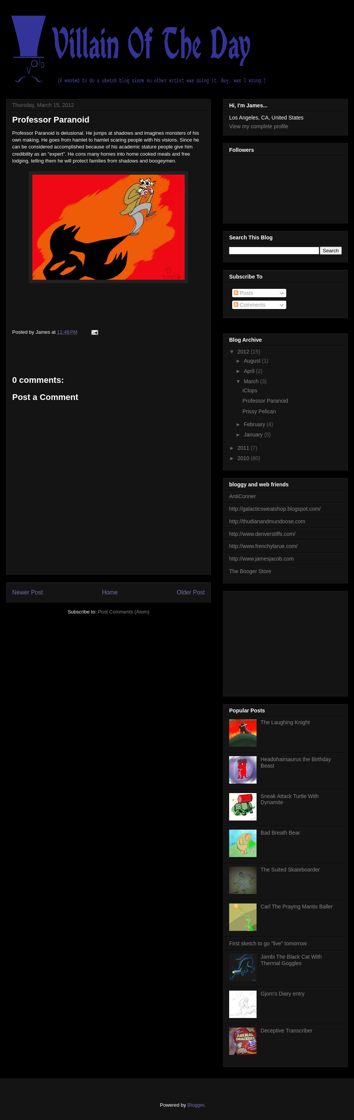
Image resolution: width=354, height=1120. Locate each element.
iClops (249, 390)
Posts (243, 293)
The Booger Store (250, 571)
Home (110, 592)
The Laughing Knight (285, 722)
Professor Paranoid (50, 119)
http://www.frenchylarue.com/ (263, 546)
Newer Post (27, 592)
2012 (244, 352)
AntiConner (242, 496)
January (254, 435)
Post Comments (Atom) (123, 612)
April (250, 371)
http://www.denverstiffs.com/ (262, 534)
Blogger (195, 1105)
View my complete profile (258, 126)
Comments (250, 305)
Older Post (191, 592)
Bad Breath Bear (280, 833)
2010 (244, 458)
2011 (244, 448)
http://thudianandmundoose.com (267, 521)
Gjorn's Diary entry (283, 994)
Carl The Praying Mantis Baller (297, 906)
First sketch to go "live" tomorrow (268, 943)
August (253, 361)
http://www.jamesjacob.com (261, 559)
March (252, 381)
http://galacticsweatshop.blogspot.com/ (275, 509)
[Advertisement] (286, 641)
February (255, 424)
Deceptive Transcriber (287, 1031)
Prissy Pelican (259, 411)
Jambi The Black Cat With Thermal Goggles (291, 960)
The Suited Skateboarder (290, 870)
